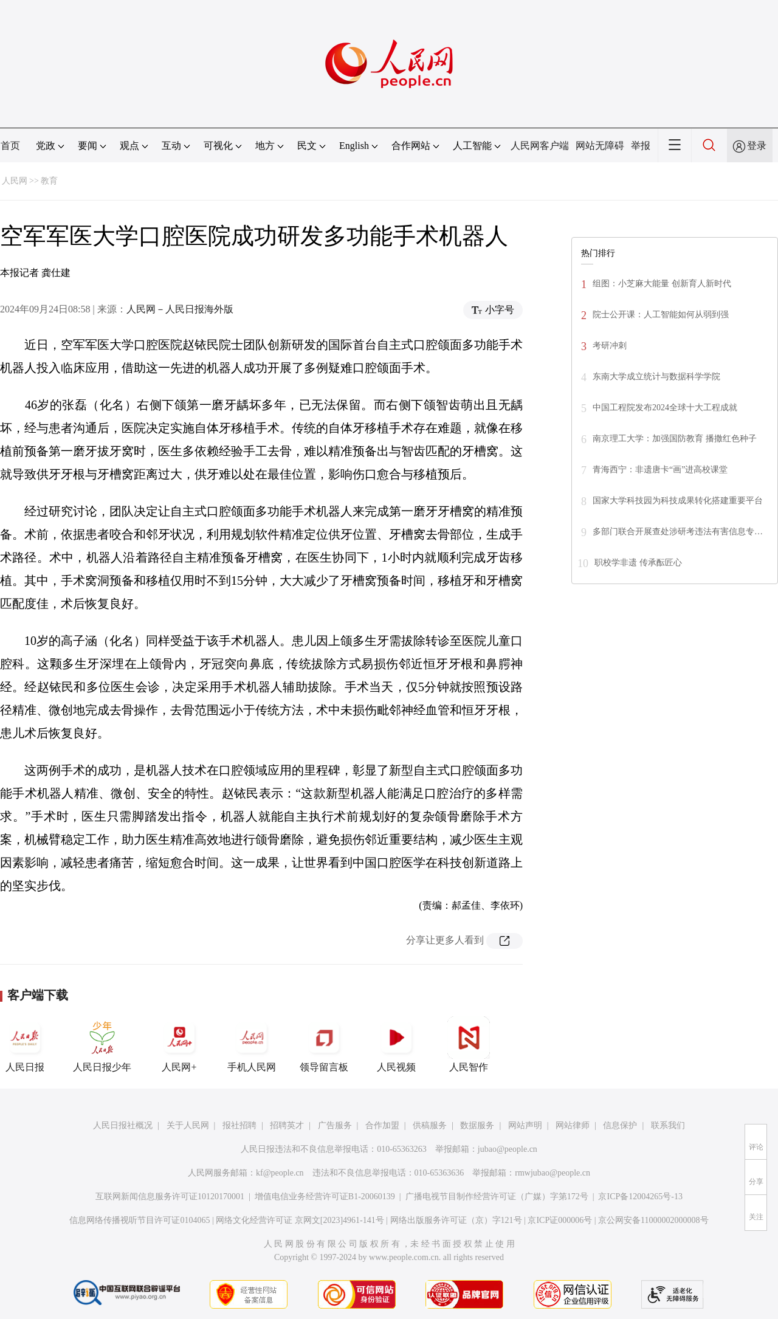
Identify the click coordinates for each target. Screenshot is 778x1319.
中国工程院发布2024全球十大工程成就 (665, 407)
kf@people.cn (280, 1172)
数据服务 (477, 1125)
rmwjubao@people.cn (552, 1172)
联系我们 (668, 1125)
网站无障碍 (600, 145)
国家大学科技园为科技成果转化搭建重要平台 (678, 500)
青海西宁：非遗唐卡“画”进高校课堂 (660, 469)
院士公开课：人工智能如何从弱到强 (661, 314)
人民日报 (25, 1044)
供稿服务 (430, 1125)
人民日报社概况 (123, 1125)
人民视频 (396, 1044)
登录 (756, 145)
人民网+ (179, 1044)
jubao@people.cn (507, 1149)
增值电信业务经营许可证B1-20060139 (325, 1196)
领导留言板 (324, 1044)
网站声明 (525, 1125)
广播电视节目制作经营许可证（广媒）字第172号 (496, 1196)
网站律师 (573, 1125)
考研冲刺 (610, 345)
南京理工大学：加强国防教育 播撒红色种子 (675, 438)
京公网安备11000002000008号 (653, 1220)
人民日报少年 (102, 1044)
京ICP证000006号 (560, 1220)
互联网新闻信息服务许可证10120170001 (169, 1196)
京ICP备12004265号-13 (640, 1196)
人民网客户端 (540, 145)
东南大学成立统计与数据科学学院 (656, 376)
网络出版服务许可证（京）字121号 (456, 1220)
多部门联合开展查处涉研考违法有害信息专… (678, 531)
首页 (10, 145)
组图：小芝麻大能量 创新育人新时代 (662, 283)
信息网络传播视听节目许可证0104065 (139, 1220)
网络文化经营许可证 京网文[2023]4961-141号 (300, 1220)
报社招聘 (239, 1125)
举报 (640, 145)
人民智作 (468, 1044)
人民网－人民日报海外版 (179, 309)
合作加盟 (382, 1125)
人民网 (14, 180)
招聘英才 (287, 1125)
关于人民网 (188, 1125)
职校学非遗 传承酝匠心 (638, 562)
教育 (49, 180)
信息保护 (620, 1125)
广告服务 (335, 1125)
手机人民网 (251, 1044)
